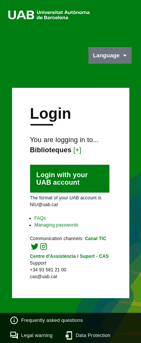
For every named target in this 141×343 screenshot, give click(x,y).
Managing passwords (57, 225)
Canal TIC (95, 238)
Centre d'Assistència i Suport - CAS (69, 256)
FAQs (40, 218)
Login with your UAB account (62, 178)
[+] (77, 150)
